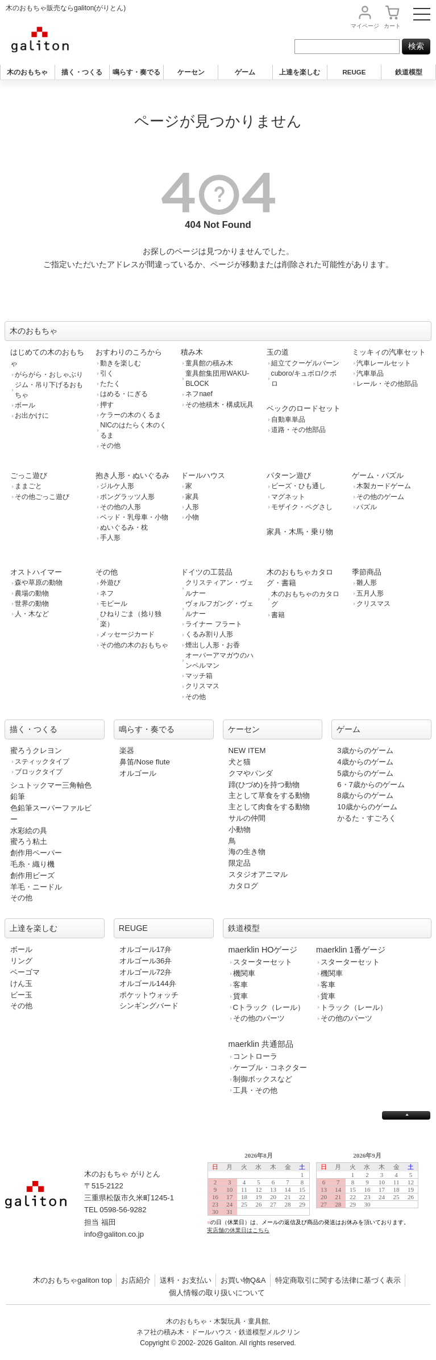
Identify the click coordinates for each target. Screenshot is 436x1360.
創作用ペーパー (36, 853)
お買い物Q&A (243, 1280)
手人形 (110, 538)
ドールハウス (203, 475)
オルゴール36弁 (145, 960)
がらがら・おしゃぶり (49, 375)
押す (107, 405)
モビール (113, 604)
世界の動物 (32, 604)
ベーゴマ (25, 972)
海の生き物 (247, 851)
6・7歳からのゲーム (371, 784)
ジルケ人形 (117, 486)
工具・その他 (255, 1090)
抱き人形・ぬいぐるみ (132, 475)
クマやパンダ (251, 773)
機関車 (244, 973)
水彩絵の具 (28, 830)
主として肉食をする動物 (269, 806)
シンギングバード (148, 1005)
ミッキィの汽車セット (389, 352)
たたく (110, 384)
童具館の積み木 (209, 363)
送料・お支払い (185, 1280)
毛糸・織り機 (32, 864)
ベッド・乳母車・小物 (134, 517)
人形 (192, 507)
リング (21, 960)
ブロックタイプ (39, 772)
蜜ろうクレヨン (36, 750)
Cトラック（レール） (269, 1007)
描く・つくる (81, 72)
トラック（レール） (354, 1007)
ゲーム (245, 72)
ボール (25, 405)
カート (392, 26)
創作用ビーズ (32, 875)
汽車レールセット (383, 363)
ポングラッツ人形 (127, 497)
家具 (192, 497)
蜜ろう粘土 (28, 841)
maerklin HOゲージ (263, 949)
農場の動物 (32, 593)
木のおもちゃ (27, 72)
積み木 (192, 352)
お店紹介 (136, 1280)
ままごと (28, 486)
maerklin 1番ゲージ (350, 949)
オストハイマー (36, 572)
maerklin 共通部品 (261, 1044)
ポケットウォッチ (148, 995)
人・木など (32, 614)
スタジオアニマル (258, 874)
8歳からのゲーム (365, 795)
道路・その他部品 (298, 430)
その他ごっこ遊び (42, 497)
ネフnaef (199, 394)
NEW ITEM (247, 750)
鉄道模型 (408, 72)
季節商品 (366, 572)
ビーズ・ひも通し (298, 486)
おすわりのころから (128, 352)
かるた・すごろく (366, 818)
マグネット (288, 497)
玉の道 (278, 352)
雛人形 (366, 583)
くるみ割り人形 (209, 634)
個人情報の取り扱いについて (217, 1292)
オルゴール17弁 (145, 949)
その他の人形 (120, 507)
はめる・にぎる (124, 394)
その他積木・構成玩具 (219, 405)
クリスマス (202, 686)
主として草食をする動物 (269, 795)
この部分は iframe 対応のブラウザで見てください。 (317, 1201)
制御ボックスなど (262, 1079)
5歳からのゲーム (365, 773)
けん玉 (21, 983)
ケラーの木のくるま (130, 415)
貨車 (240, 996)
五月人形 (370, 593)
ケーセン (191, 72)
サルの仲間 (247, 818)
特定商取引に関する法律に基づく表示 (338, 1280)
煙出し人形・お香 (212, 645)
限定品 (240, 863)
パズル (366, 507)
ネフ (107, 593)
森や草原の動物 (39, 583)
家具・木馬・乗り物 (300, 531)
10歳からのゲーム (367, 806)
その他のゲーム (380, 497)
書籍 (278, 615)
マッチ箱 (199, 676)
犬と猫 (240, 762)
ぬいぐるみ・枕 (124, 527)
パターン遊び (289, 475)
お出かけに (32, 415)
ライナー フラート (213, 624)
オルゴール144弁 (147, 983)
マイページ (365, 26)
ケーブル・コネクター (270, 1067)
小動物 (240, 829)
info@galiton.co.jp (114, 1234)
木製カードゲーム (383, 486)
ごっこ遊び (28, 475)
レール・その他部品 (387, 384)
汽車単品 (370, 373)
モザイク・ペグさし (302, 507)
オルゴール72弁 (145, 972)
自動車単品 (288, 419)
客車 (240, 984)
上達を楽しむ (299, 72)
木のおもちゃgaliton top (72, 1280)
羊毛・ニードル (36, 887)
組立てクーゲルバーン (305, 363)
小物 (192, 517)
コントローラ (255, 1056)
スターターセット (262, 962)
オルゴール (137, 773)
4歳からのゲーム (365, 762)
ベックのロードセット (304, 408)
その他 (110, 446)
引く (107, 373)
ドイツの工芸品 (206, 572)
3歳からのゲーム (365, 750)
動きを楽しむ (120, 363)
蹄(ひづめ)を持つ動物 (264, 784)
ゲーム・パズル (378, 475)
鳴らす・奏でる (136, 72)
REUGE (354, 72)
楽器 (126, 750)
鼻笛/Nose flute (144, 762)
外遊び (110, 583)
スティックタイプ (42, 762)
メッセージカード (127, 634)
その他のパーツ (259, 1018)
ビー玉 (21, 995)
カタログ (243, 885)
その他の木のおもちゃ (134, 645)
